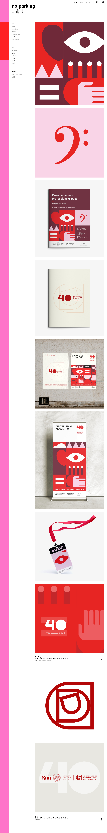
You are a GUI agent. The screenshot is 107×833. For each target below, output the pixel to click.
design (14, 53)
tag (13, 23)
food (13, 61)
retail (13, 63)
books (14, 31)
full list (14, 77)
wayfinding (15, 39)
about (82, 2)
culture (14, 56)
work (75, 2)
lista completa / (17, 75)
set (13, 47)
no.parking (23, 6)
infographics (16, 34)
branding (15, 29)
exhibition (15, 36)
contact (88, 2)
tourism (14, 51)
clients (14, 71)
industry (14, 58)
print (13, 27)
